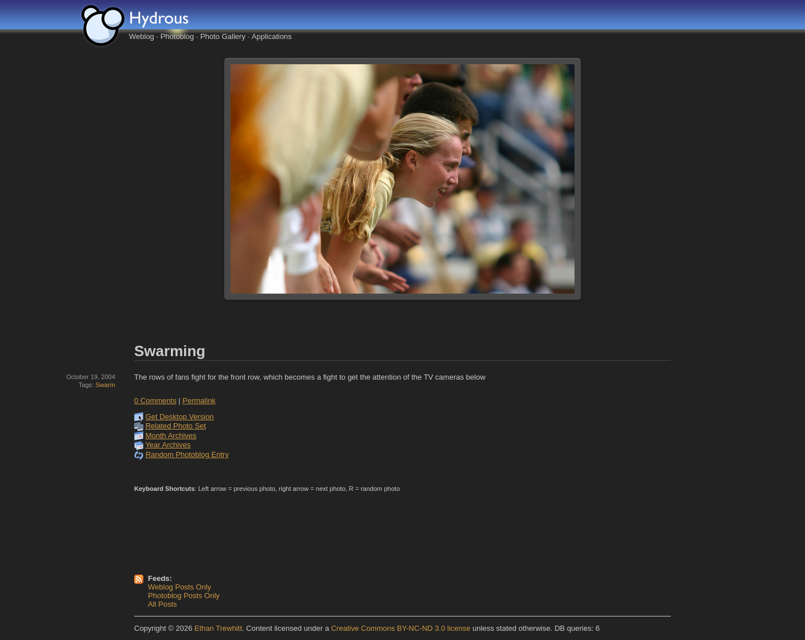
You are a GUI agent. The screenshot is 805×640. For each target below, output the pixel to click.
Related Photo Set (176, 426)
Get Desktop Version (180, 416)
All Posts (162, 604)
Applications (272, 36)
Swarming (169, 351)
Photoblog (177, 36)
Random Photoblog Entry (187, 454)
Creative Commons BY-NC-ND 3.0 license (400, 628)
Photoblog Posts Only (184, 595)
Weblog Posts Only (179, 587)
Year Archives (167, 444)
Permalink (199, 400)
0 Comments (155, 400)
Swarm (105, 384)
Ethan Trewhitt (218, 628)
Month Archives (171, 435)
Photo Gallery (222, 36)
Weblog (141, 36)
